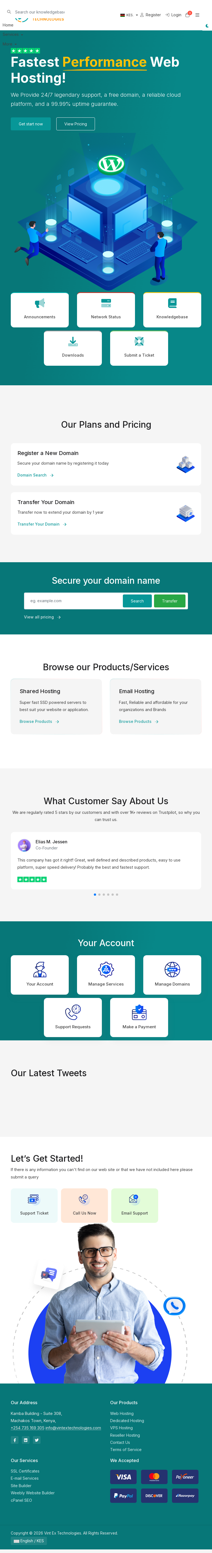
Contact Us (120, 1446)
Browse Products (39, 723)
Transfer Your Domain (41, 526)
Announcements (39, 309)
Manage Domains (172, 976)
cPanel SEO (21, 1503)
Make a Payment (139, 1019)
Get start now (31, 124)
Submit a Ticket (139, 349)
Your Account (39, 976)
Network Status (106, 309)
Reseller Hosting (125, 1438)
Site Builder (21, 1489)
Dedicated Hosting (127, 1424)
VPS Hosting (121, 1431)
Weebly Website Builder (33, 1496)
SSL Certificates (25, 1474)
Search (137, 603)
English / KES (29, 1544)
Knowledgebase (172, 309)
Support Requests (73, 1019)
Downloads (73, 349)
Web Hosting (122, 1417)
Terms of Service (126, 1453)
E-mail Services (25, 1481)
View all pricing (42, 619)
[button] (95, 896)
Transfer (169, 603)
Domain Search (35, 477)
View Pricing (75, 124)
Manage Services (106, 976)
